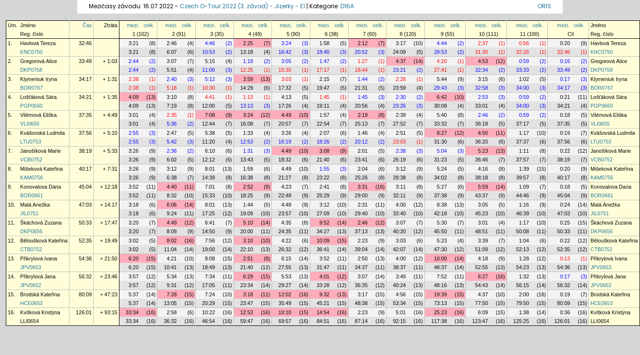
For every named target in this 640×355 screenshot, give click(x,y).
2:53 (483, 97)
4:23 (286, 187)
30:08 (440, 106)
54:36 (85, 258)
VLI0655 (30, 124)
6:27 (483, 276)
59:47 (246, 321)
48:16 (440, 285)
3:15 (483, 79)
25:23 (440, 312)
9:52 (325, 223)
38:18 (481, 177)
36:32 (170, 321)
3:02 (134, 240)
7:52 (442, 276)
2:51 (401, 133)
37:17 (522, 124)
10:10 (284, 312)
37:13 (361, 231)
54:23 (522, 267)
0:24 (565, 205)
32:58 (481, 88)
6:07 (172, 52)
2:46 (172, 43)
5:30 (442, 223)
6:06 (172, 205)
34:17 (85, 79)
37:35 (85, 115)
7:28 (172, 294)
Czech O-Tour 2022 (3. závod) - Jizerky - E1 (242, 6)
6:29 (248, 276)
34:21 (85, 97)
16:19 (284, 142)
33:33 (522, 70)
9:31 (172, 285)
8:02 (172, 240)
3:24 (286, 43)
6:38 (172, 177)
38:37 (399, 267)
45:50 (440, 231)
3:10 (172, 97)
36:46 (481, 159)
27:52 (399, 124)
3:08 (325, 151)
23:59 (399, 88)
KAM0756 (31, 177)
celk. (149, 25)
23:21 (399, 70)
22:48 (284, 195)
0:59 (524, 61)
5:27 (442, 187)
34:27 (323, 231)
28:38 (399, 177)
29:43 (440, 88)
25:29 (323, 195)
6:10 (210, 151)
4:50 (483, 133)
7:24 (210, 294)
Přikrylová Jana (38, 276)
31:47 (323, 267)
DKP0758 (31, 70)
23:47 (246, 303)
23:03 (399, 142)
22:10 (246, 249)
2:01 (362, 151)
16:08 (246, 124)
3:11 (401, 187)
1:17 (524, 133)
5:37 (134, 294)
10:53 (208, 52)
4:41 (210, 97)
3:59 (248, 79)
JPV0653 (30, 267)
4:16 (483, 169)
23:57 (284, 213)
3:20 (134, 223)
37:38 (440, 195)
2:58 (172, 312)
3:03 (286, 79)
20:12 (361, 142)
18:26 (323, 142)
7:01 (210, 187)
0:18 (565, 115)
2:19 (362, 115)
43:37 (481, 195)
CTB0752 (31, 249)
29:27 (284, 285)
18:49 (208, 267)
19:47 (323, 88)
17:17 (323, 70)
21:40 (323, 159)
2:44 (134, 61)
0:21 (565, 97)
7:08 (210, 115)
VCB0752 (31, 159)
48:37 (440, 267)
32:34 (481, 70)
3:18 (134, 205)
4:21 (172, 258)
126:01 (84, 312)
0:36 (565, 312)
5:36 (172, 124)
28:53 (440, 52)
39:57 (522, 177)
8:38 (442, 205)
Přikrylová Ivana (38, 258)
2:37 (483, 43)
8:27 (442, 133)
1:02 (524, 79)
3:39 (483, 240)
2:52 (248, 187)
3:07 (172, 61)
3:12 (172, 169)
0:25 (565, 223)
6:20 (134, 258)
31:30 (481, 52)
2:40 (172, 79)
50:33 (85, 223)
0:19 (565, 133)
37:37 (522, 142)
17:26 (284, 106)
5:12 (210, 79)
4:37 (401, 61)
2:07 (325, 133)
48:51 (481, 231)
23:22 (323, 177)
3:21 (134, 43)
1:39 (524, 169)
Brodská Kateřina (40, 294)
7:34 (210, 276)
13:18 (246, 52)
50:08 (522, 231)
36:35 (361, 285)
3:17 (401, 43)
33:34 (132, 312)
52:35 (85, 240)
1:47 (325, 61)
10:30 (208, 88)
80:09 (85, 294)
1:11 (524, 151)
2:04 (362, 169)
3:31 (362, 187)
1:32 (524, 276)
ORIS (544, 6)
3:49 (401, 276)
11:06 (208, 70)
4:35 (286, 223)
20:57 (284, 124)
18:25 (246, 195)
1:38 (524, 312)
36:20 (481, 142)
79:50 (522, 303)
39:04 (361, 249)
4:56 (401, 294)
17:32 (284, 88)
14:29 (246, 88)
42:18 (440, 213)
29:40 (361, 213)
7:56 (210, 240)
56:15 (522, 285)
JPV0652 (30, 285)
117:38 (439, 321)
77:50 (481, 303)
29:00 (361, 195)
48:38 (361, 303)
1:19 (248, 61)
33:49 (85, 61)
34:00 (522, 88)
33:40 (399, 213)
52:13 (522, 249)
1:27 (362, 61)
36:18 (481, 124)
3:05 (286, 61)
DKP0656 (31, 231)
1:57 (325, 115)
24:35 (284, 231)
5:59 (483, 187)
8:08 (210, 258)
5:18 (172, 88)
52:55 (481, 267)
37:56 (85, 133)
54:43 (481, 285)
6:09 (483, 312)
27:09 (323, 213)
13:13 (246, 106)
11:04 (170, 249)
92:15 (399, 321)
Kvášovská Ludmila (42, 133)
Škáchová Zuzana (41, 223)
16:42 (284, 52)
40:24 (399, 285)
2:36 (172, 151)
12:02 (284, 294)
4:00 (401, 205)
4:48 (286, 205)
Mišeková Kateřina (41, 169)
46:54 (208, 321)
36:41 (323, 249)
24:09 (399, 52)
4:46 (210, 43)
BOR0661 (31, 195)
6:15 (286, 258)
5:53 (286, 276)
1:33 (248, 133)
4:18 (483, 258)
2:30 (401, 97)
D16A (347, 6)
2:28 (401, 79)
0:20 (565, 43)
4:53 (483, 61)
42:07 (399, 249)
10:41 (170, 267)
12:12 (208, 159)
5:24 (442, 169)
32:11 (399, 195)
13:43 (246, 159)
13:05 (170, 303)
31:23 (440, 159)
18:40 (323, 52)
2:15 (325, 79)
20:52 (361, 52)
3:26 (286, 133)
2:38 (134, 79)
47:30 (440, 249)
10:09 (323, 240)
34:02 (440, 177)
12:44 (208, 124)
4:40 (172, 187)
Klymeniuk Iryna (38, 79)
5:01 (401, 312)
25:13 (361, 124)
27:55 (284, 267)
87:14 (361, 321)
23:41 (361, 159)
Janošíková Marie (40, 151)
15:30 (284, 70)
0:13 (565, 258)
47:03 (85, 205)
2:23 (362, 240)
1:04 (524, 240)
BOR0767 (31, 88)
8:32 (172, 195)
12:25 (246, 70)
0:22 (565, 151)
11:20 (208, 142)
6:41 (210, 223)
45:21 (323, 303)
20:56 (361, 106)
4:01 (325, 276)
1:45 (325, 97)
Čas (87, 25)
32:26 (522, 52)
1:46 (362, 133)
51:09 (481, 249)
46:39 (522, 213)
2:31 (362, 205)
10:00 (440, 258)
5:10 (248, 223)
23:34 (246, 285)
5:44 (442, 79)
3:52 (134, 187)
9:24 (172, 213)
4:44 (442, 43)
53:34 (399, 303)
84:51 (323, 321)
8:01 (210, 169)
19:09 (246, 213)
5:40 (442, 115)
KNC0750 (31, 52)
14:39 (208, 177)
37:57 (522, 159)
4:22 (286, 240)
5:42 (172, 142)
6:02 (172, 159)
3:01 (134, 115)
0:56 (524, 43)
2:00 (524, 294)
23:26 (399, 106)
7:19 (172, 106)
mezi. (133, 25)
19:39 (440, 294)
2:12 (362, 43)
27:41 (440, 70)
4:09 (134, 97)
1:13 (248, 97)
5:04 (442, 151)
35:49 (284, 303)
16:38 (246, 177)
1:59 (248, 169)
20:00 (246, 231)
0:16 (565, 61)
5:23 (483, 151)
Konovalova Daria (40, 187)
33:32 (440, 124)
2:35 (172, 115)
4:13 (286, 97)
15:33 (208, 195)
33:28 (323, 285)
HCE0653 (31, 303)
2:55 (134, 133)
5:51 (172, 70)
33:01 (481, 106)
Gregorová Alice (38, 61)
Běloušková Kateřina (44, 240)
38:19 (85, 151)
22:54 (323, 124)
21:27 (284, 177)
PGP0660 (31, 106)
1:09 (524, 187)
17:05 (208, 285)
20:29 (208, 303)
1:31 (248, 151)
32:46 (85, 43)
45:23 (481, 213)
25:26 (361, 177)
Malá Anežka (35, 205)
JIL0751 (29, 213)
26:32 (284, 249)
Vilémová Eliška (38, 115)
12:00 (208, 106)
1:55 (325, 169)
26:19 (399, 159)
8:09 (172, 231)
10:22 (208, 312)
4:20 (442, 61)
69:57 (284, 321)
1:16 (524, 205)
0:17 (565, 79)
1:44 (362, 79)
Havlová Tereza (38, 43)
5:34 (172, 276)
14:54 (323, 312)
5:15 (210, 61)
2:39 (401, 115)
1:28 (524, 258)
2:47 (172, 133)
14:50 (208, 231)
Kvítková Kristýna (40, 312)
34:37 (361, 267)
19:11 (323, 106)
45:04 (85, 187)
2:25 (248, 43)
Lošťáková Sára (38, 97)
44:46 (522, 195)
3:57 (134, 276)
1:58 (325, 43)
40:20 (399, 231)
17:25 (208, 213)
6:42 (442, 97)
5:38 (210, 133)
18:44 (361, 70)
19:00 (208, 249)
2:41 (325, 187)
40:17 (85, 169)
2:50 (362, 258)
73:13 (440, 303)
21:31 (361, 88)
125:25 (521, 321)
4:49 (286, 115)
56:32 (85, 276)
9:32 (325, 294)
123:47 (480, 321)
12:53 (246, 142)
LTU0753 (30, 142)
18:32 (284, 159)
